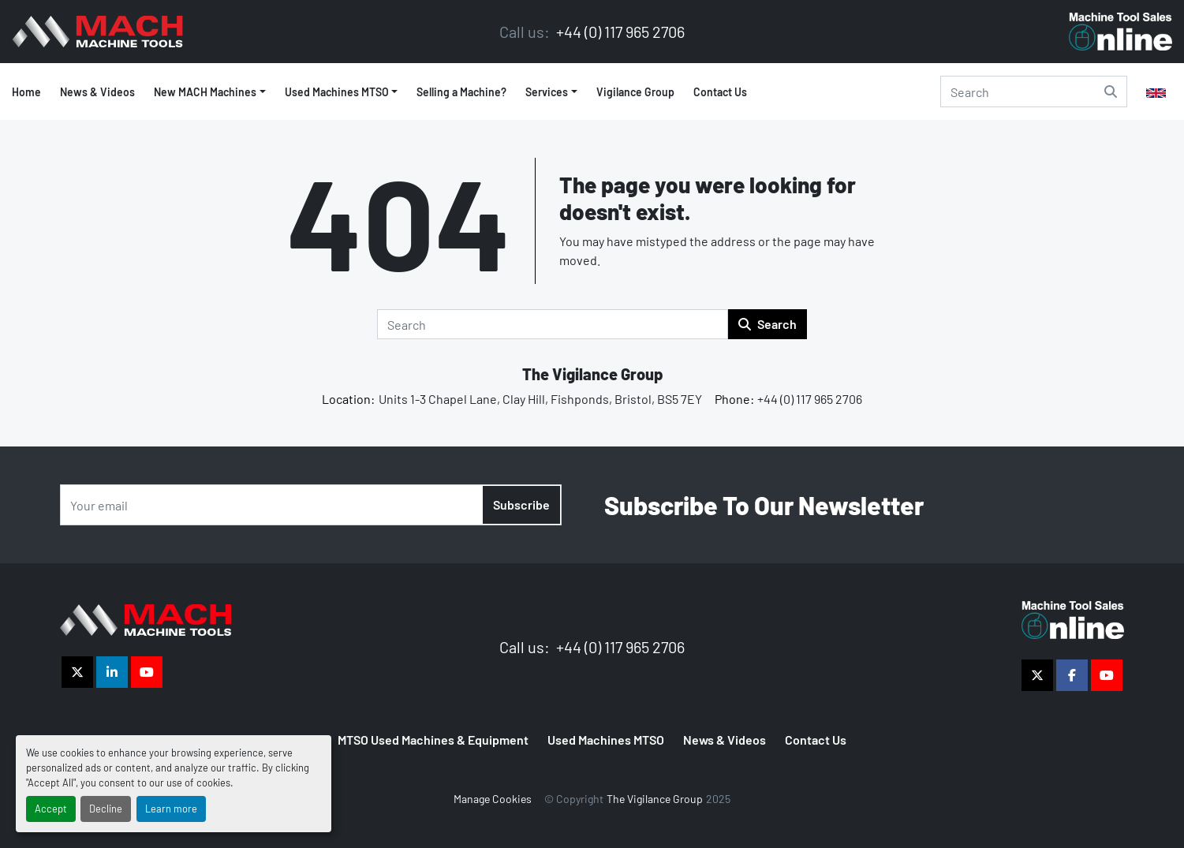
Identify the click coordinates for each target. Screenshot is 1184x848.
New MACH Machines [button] (205, 92)
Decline (105, 808)
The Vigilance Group (592, 373)
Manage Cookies (493, 798)
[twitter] (77, 672)
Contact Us (720, 92)
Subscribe (521, 504)
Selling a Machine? (461, 92)
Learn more (171, 808)
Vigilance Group (635, 92)
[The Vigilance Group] (145, 618)
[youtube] (146, 672)
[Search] (1033, 91)
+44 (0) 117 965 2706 (619, 31)
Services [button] (546, 92)
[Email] (311, 504)
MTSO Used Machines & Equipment (433, 739)
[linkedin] (112, 672)
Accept (51, 808)
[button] (341, 92)
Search (767, 323)
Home (26, 92)
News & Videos (97, 92)
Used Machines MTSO (337, 92)
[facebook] (1072, 675)
